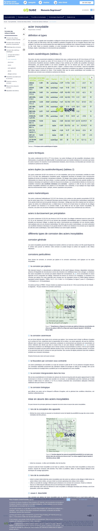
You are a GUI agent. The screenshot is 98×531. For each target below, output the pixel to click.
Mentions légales (29, 515)
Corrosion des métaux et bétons (10, 32)
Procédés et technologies (38, 17)
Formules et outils (23, 17)
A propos (6, 515)
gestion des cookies (54, 515)
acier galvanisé (12, 68)
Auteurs (45, 515)
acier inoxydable (12, 59)
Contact (38, 515)
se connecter (85, 10)
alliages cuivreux (12, 74)
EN (93, 10)
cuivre (9, 65)
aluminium (10, 62)
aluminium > (90, 505)
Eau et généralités (10, 17)
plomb (9, 71)
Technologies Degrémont (56, 17)
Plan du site (19, 515)
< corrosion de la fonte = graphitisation (39, 505)
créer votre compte (86, 2)
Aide (12, 515)
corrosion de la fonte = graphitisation (14, 55)
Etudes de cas (71, 17)
